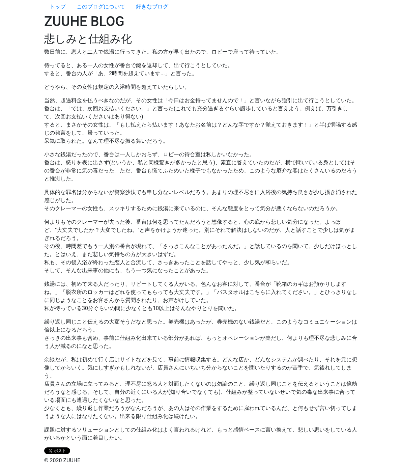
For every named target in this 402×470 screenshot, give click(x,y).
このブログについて (101, 6)
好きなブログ (152, 6)
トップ (58, 6)
